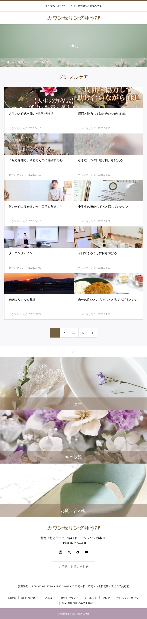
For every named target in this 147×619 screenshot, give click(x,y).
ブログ (106, 597)
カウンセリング (18, 128)
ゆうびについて (30, 597)
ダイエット (90, 597)
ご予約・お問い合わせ (74, 566)
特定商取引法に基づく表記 (77, 603)
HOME (12, 597)
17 (83, 333)
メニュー (50, 597)
